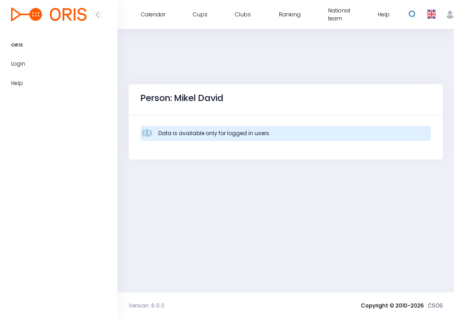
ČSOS (435, 305)
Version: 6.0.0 (146, 305)
